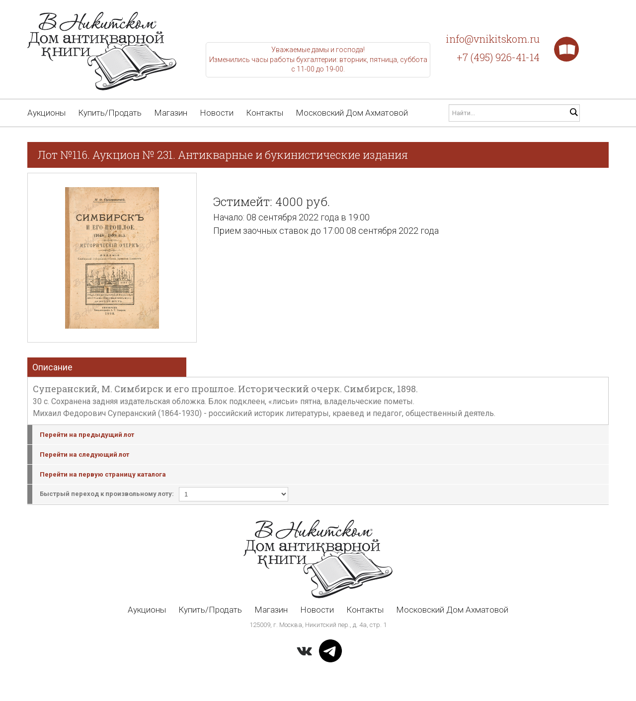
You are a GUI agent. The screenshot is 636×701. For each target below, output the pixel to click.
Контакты (264, 113)
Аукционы (46, 113)
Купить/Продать (110, 113)
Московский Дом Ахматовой (352, 113)
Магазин (170, 113)
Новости (217, 113)
